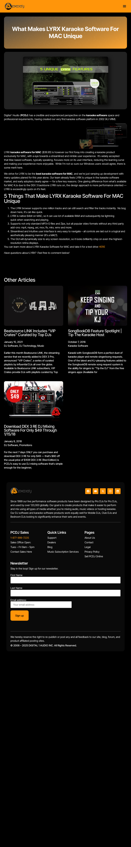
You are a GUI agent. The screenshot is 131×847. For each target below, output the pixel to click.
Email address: (41, 603)
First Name (16, 575)
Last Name (16, 588)
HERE (102, 246)
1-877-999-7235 (19, 537)
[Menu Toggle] (124, 6)
